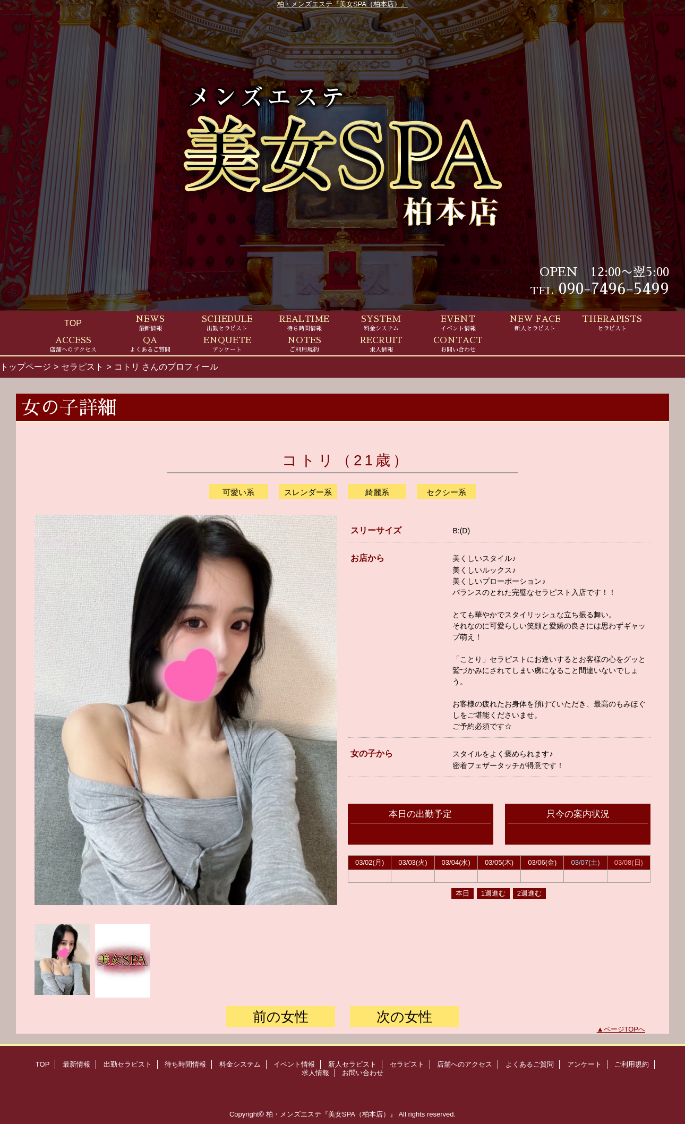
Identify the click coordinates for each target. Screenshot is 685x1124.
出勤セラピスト (128, 1064)
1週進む (493, 893)
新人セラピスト (352, 1064)
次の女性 (404, 1017)
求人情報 (315, 1073)
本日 (462, 893)
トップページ (25, 366)
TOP (73, 323)
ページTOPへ (625, 1029)
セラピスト (82, 366)
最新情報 (76, 1064)
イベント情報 (294, 1064)
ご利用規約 (631, 1064)
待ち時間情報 (185, 1064)
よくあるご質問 (530, 1064)
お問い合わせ (362, 1073)
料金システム (240, 1064)
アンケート (584, 1064)
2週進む (529, 893)
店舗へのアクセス (464, 1064)
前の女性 (281, 1017)
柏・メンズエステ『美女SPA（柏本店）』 (342, 4)
